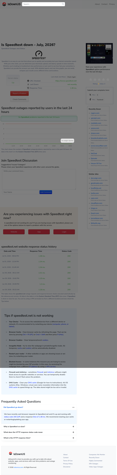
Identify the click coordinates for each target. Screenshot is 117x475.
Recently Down (94, 458)
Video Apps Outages (96, 467)
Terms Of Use (68, 461)
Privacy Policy (68, 464)
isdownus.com (18, 467)
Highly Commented (95, 461)
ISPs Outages (93, 464)
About (65, 455)
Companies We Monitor (97, 455)
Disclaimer (66, 467)
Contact (66, 458)
